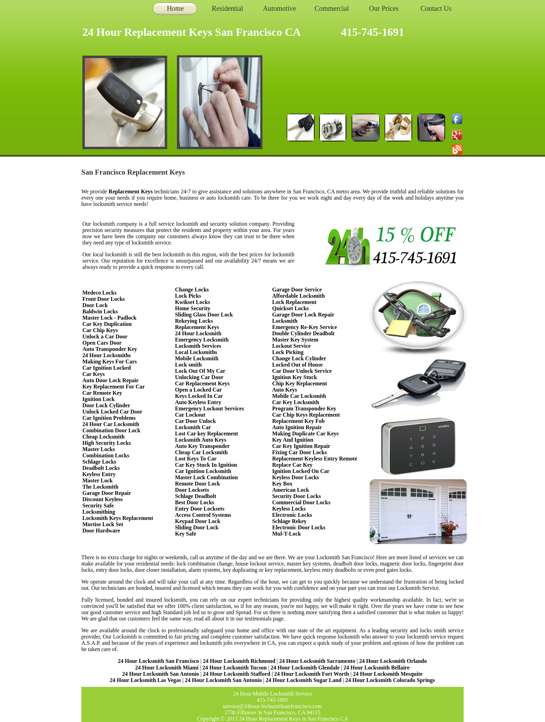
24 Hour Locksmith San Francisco (158, 661)
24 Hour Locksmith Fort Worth (311, 674)
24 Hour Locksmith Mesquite (387, 674)
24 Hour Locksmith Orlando (393, 661)
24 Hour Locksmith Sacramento (317, 661)
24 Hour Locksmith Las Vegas (145, 680)
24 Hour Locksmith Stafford (236, 674)
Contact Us (436, 8)
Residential (227, 8)
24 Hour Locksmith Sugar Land (304, 680)
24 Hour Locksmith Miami (166, 668)
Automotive (279, 8)
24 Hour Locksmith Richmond (239, 661)
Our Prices (384, 8)
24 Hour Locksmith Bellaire (376, 668)
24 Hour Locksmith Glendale (305, 668)
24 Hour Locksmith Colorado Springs (390, 680)
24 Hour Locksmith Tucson (234, 668)
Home (175, 8)
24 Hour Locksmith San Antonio (160, 674)
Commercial (332, 8)
